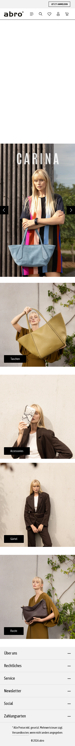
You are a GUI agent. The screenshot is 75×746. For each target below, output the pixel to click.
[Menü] (32, 14)
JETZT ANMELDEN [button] (59, 4)
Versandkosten (20, 732)
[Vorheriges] (4, 210)
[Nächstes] (71, 210)
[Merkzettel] (49, 14)
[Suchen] (41, 14)
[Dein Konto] (58, 14)
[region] (37, 210)
